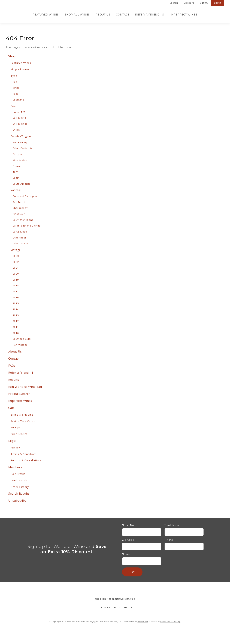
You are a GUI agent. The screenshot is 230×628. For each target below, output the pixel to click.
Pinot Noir (19, 213)
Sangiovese (20, 231)
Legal (12, 441)
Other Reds (20, 237)
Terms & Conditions (24, 454)
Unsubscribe (17, 501)
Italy (15, 171)
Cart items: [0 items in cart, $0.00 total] (204, 3)
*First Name (130, 525)
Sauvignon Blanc (23, 219)
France (17, 166)
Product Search (19, 394)
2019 (16, 279)
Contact (122, 14)
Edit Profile (18, 474)
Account (189, 2)
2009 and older (22, 338)
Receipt (15, 427)
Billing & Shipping (22, 414)
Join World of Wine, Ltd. (25, 387)
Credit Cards (19, 480)
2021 (16, 267)
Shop (12, 56)
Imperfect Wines (183, 14)
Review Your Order (23, 421)
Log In (218, 2)
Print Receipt (19, 434)
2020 (16, 273)
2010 (16, 333)
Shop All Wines (77, 14)
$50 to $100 (20, 123)
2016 (16, 297)
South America (22, 183)
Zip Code (128, 539)
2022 (16, 261)
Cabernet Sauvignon (25, 196)
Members (15, 467)
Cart (11, 408)
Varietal (16, 190)
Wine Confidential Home (23, 14)
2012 (16, 321)
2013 (16, 315)
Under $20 (19, 112)
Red (15, 81)
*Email (126, 554)
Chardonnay (20, 207)
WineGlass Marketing (170, 621)
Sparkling (18, 99)
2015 (16, 303)
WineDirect (143, 621)
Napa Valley (20, 142)
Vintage (16, 250)
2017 (16, 291)
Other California (23, 148)
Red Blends (20, 202)
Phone (169, 539)
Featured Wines (46, 14)
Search (174, 2)
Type (14, 75)
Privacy (15, 447)
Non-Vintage (20, 344)
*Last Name (173, 525)
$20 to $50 (19, 118)
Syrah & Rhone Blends (26, 225)
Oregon (17, 154)
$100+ (16, 129)
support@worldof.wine (115, 598)
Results (13, 380)
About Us (103, 14)
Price (14, 106)
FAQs (12, 366)
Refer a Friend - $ (149, 14)
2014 (16, 309)
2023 (16, 256)
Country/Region (21, 136)
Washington (20, 160)
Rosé (16, 93)
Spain (16, 177)
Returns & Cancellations (26, 460)
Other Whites (21, 243)
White (16, 87)
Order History (20, 487)
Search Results (19, 493)
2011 (16, 327)
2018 (16, 285)
